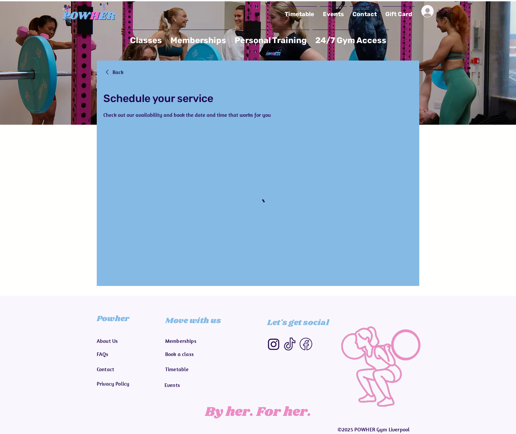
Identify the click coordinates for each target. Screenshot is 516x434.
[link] (113, 72)
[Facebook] (305, 344)
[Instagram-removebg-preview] (273, 344)
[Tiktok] (289, 344)
